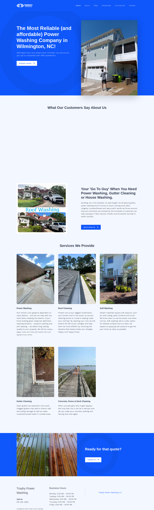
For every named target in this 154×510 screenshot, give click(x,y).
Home (81, 6)
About (89, 6)
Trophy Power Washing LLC (110, 492)
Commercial (121, 6)
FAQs (98, 6)
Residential (107, 6)
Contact (132, 6)
